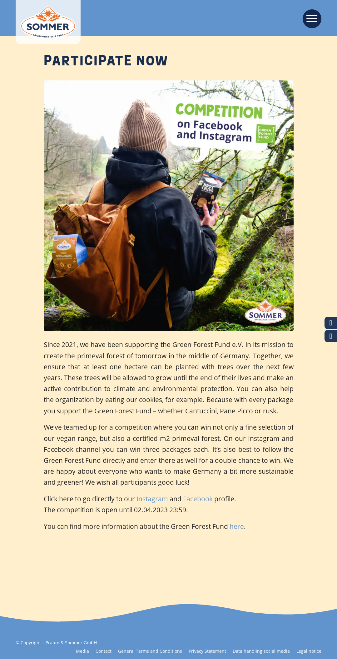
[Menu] (310, 18)
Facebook (198, 498)
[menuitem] (310, 18)
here (237, 526)
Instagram (153, 498)
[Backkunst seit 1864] (48, 22)
